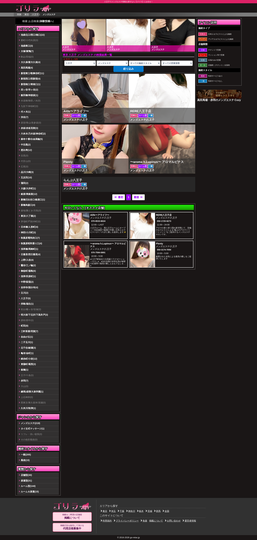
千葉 (121, 511)
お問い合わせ (173, 520)
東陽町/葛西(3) (28, 364)
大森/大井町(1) (28, 188)
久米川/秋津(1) (28, 408)
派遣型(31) (26, 480)
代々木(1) (26, 111)
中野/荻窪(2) (27, 282)
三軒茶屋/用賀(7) (29, 331)
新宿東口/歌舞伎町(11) (32, 73)
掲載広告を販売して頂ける (72, 527)
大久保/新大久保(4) (30, 62)
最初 (118, 197)
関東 (19, 14)
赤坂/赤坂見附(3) (29, 128)
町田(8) (24, 325)
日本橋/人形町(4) (29, 227)
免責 (144, 520)
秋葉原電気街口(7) (30, 238)
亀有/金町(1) (27, 353)
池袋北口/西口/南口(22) (33, 35)
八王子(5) (26, 298)
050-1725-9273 (164, 221)
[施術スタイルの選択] (144, 63)
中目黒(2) (26, 144)
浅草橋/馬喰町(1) (29, 249)
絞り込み (128, 68)
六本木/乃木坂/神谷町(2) (33, 133)
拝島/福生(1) (27, 303)
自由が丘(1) (27, 337)
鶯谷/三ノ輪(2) (28, 265)
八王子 (35, 14)
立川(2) (24, 293)
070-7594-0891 (98, 252)
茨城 (149, 511)
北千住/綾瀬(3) (28, 347)
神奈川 (130, 511)
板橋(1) (24, 369)
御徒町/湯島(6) (28, 271)
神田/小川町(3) (28, 232)
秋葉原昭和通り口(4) (31, 243)
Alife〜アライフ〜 (99, 215)
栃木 (140, 511)
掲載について (156, 520)
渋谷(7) (24, 117)
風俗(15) (25, 460)
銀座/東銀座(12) (29, 194)
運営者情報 (189, 520)
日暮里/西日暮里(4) (30, 254)
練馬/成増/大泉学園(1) (32, 391)
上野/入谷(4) (27, 260)
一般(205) (26, 454)
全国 (166, 511)
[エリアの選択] (80, 63)
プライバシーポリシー (126, 520)
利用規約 (106, 520)
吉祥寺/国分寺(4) (29, 287)
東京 (27, 14)
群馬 (157, 511)
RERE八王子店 (164, 215)
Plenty (159, 243)
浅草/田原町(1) (28, 276)
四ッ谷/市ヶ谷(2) (29, 89)
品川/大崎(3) (27, 172)
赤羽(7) (24, 380)
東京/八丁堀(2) (28, 216)
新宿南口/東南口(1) (30, 84)
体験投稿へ (46, 21)
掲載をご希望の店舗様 (72, 516)
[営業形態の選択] (177, 63)
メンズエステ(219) (30, 423)
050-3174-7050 (164, 249)
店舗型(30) (26, 475)
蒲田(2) (24, 183)
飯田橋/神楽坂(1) (29, 95)
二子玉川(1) (27, 342)
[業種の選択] (112, 63)
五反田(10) (26, 177)
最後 (138, 197)
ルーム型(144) (28, 486)
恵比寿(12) (26, 150)
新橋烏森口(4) (28, 205)
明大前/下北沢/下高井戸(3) (34, 314)
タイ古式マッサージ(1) (32, 428)
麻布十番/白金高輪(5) (32, 139)
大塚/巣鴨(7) (27, 51)
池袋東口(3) (27, 45)
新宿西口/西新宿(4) (30, 78)
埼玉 (112, 511)
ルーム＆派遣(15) (30, 491)
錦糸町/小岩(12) (29, 358)
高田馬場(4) (27, 67)
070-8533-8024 (98, 221)
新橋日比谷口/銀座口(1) (33, 199)
